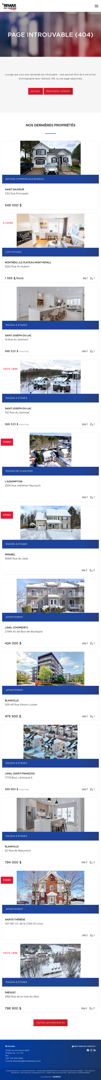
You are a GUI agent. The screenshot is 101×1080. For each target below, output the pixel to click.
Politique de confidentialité (32, 1072)
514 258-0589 (16, 1058)
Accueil (35, 91)
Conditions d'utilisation (56, 1072)
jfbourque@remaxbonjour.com (27, 1061)
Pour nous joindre (58, 91)
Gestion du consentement (79, 1072)
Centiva (56, 1077)
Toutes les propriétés (50, 1023)
